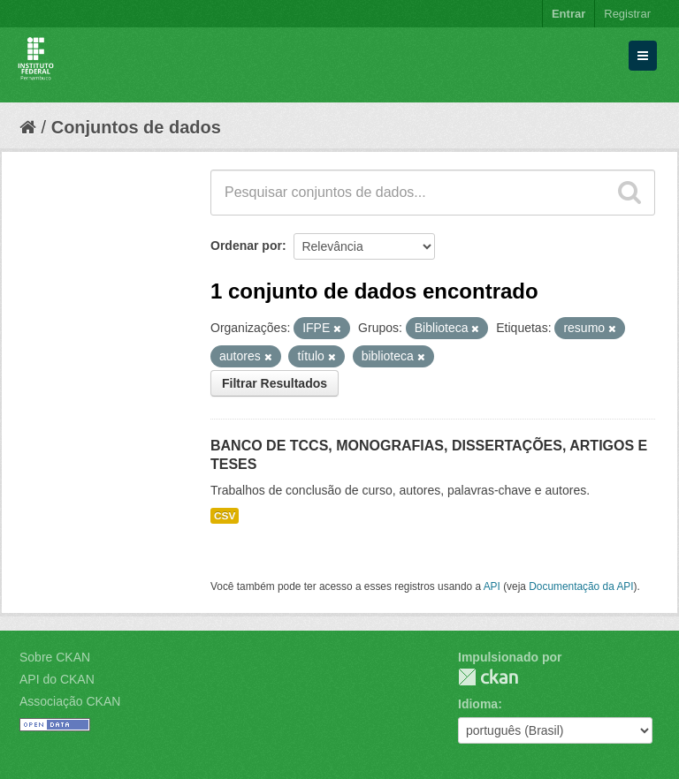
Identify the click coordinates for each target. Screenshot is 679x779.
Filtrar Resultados (274, 383)
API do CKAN (57, 679)
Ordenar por (246, 245)
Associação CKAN (69, 701)
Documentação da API (581, 586)
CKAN (488, 677)
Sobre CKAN (54, 657)
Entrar (568, 13)
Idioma (478, 704)
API (492, 586)
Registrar (627, 13)
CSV (224, 516)
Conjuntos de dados (136, 127)
